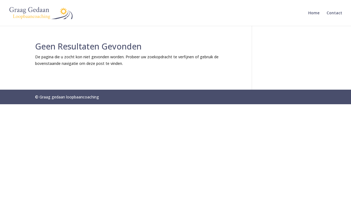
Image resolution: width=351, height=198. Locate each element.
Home (313, 13)
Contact (334, 13)
